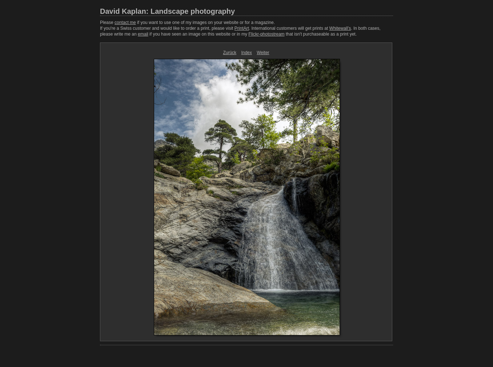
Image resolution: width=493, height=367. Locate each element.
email (143, 34)
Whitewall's (340, 28)
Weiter (263, 52)
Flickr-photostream (266, 34)
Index (246, 52)
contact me (125, 22)
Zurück (229, 52)
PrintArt (242, 28)
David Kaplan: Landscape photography (167, 11)
